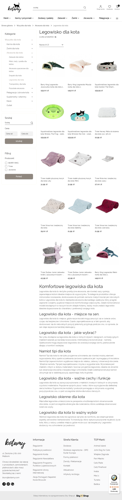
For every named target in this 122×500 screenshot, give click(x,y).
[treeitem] (19, 39)
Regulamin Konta (40, 454)
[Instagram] (8, 484)
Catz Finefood (100, 467)
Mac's (96, 476)
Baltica (97, 484)
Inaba (96, 471)
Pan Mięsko (99, 458)
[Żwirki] (75, 18)
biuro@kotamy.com (10, 477)
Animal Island (100, 446)
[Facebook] (4, 484)
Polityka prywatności (42, 450)
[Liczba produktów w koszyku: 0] (117, 8)
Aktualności (68, 470)
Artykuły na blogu (71, 474)
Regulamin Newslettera (43, 458)
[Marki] (7, 18)
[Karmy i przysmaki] (24, 18)
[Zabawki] (62, 18)
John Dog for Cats (102, 450)
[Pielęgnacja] (105, 18)
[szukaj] (32, 123)
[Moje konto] (101, 8)
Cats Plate (98, 463)
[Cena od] (11, 133)
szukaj (19, 141)
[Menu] (118, 474)
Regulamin (37, 446)
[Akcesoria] (89, 18)
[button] (117, 18)
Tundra (97, 480)
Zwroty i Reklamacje (72, 461)
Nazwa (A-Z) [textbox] (44, 45)
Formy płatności (70, 457)
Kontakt (66, 466)
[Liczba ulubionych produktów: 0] (110, 8)
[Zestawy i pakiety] (45, 18)
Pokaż (19, 176)
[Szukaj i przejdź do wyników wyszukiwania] (84, 7)
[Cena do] (26, 133)
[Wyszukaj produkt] (59, 7)
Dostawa (67, 446)
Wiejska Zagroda (101, 454)
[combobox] (51, 45)
